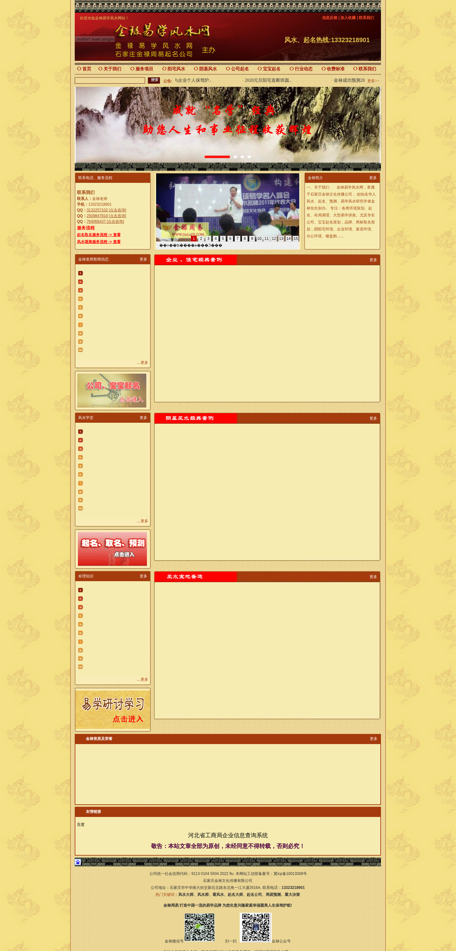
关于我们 (112, 68)
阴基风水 (208, 68)
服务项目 (144, 68)
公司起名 (240, 68)
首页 (86, 68)
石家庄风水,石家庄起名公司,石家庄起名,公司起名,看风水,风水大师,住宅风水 (194, 738)
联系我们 (366, 18)
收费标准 (336, 68)
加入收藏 (348, 18)
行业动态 (304, 68)
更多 (373, 178)
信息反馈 (329, 18)
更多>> (373, 81)
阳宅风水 (176, 68)
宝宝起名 (272, 68)
